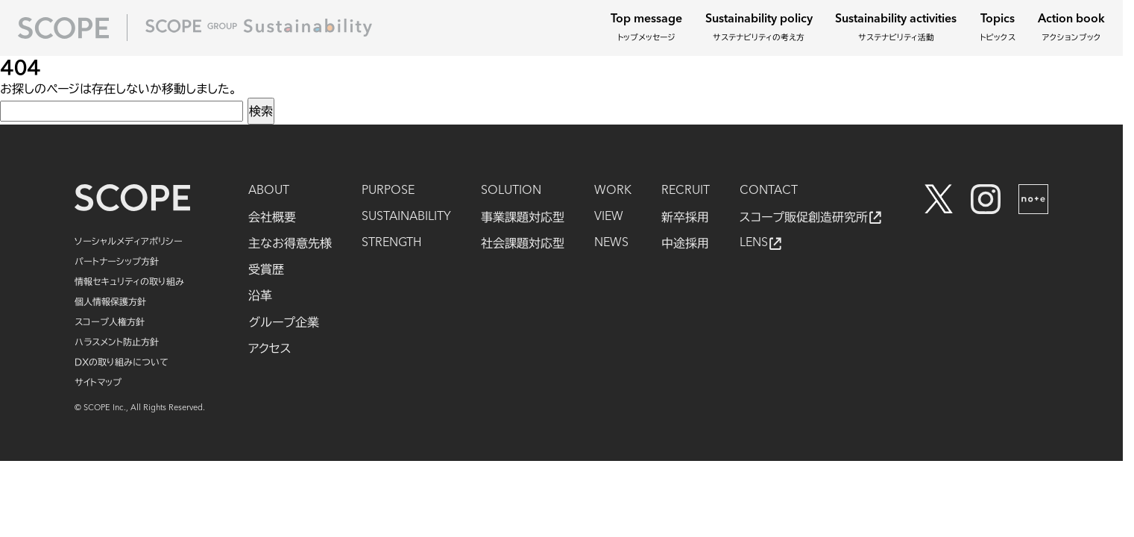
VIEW (608, 217)
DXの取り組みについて (121, 361)
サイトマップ (98, 381)
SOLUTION (511, 191)
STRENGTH (391, 243)
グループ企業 (283, 322)
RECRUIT (685, 191)
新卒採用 (685, 217)
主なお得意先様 (290, 243)
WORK (612, 191)
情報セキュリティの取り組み (129, 281)
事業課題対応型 (522, 217)
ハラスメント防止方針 (117, 341)
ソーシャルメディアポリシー (129, 240)
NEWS (611, 243)
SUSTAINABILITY (406, 217)
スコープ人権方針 (110, 321)
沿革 (260, 295)
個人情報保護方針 (110, 301)
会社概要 (272, 217)
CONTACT (769, 191)
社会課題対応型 (522, 243)
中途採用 (685, 243)
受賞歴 (266, 269)
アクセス (270, 348)
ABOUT (268, 191)
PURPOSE (388, 191)
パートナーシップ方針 (117, 261)
